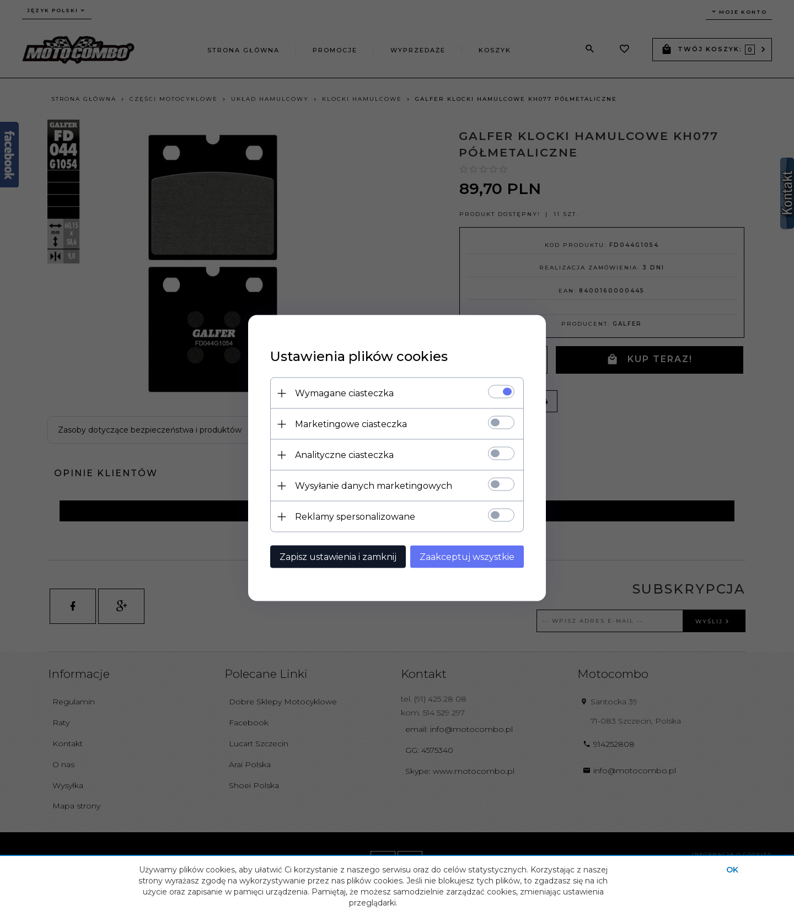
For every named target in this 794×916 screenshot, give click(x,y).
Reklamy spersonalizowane (355, 516)
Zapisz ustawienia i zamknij (338, 557)
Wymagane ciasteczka (344, 393)
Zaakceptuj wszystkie (467, 557)
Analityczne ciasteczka (344, 455)
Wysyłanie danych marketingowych (373, 486)
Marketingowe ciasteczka (351, 424)
